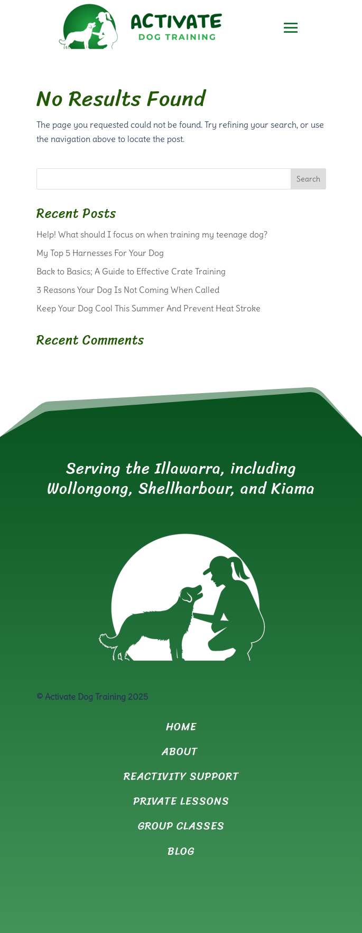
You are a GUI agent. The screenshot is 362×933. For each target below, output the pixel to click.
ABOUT (181, 751)
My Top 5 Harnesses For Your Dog (100, 252)
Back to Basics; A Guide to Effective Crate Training (131, 271)
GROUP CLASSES (181, 826)
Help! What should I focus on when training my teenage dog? (151, 234)
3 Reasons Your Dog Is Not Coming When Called (128, 289)
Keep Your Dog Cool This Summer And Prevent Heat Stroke (148, 308)
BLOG (181, 851)
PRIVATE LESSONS (181, 801)
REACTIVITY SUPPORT (181, 776)
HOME (181, 727)
